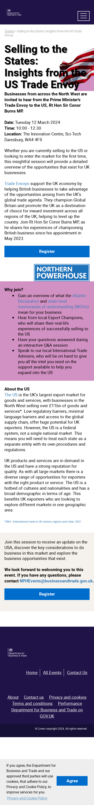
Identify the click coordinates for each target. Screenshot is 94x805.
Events (9, 30)
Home (32, 672)
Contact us (34, 697)
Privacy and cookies (67, 697)
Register (47, 251)
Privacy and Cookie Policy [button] (27, 798)
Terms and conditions (32, 703)
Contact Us (77, 672)
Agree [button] (72, 780)
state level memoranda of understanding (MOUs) (53, 304)
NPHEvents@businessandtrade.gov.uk (56, 581)
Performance (70, 703)
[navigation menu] (84, 16)
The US (11, 395)
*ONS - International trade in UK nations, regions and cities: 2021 (42, 521)
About (13, 697)
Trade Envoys (16, 183)
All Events (52, 672)
